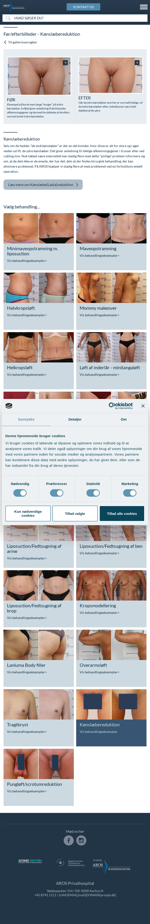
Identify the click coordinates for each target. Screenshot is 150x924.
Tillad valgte (75, 514)
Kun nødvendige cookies (28, 513)
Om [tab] (124, 419)
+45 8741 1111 (45, 895)
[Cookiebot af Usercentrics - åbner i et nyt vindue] (112, 405)
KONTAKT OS (83, 7)
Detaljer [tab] (75, 419)
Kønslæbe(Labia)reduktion (43, 185)
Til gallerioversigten (20, 42)
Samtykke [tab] (26, 419)
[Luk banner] (143, 406)
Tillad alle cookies (122, 514)
